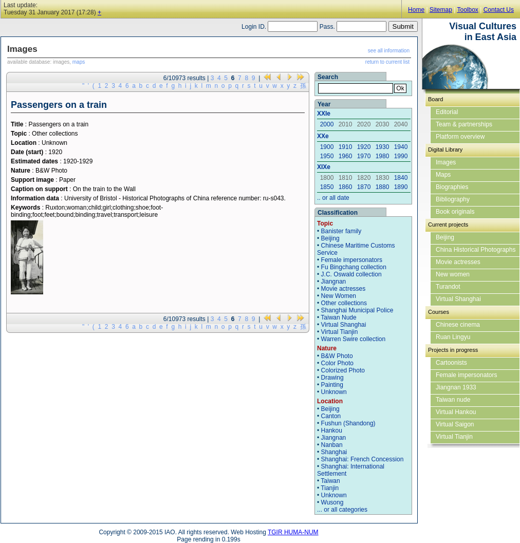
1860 (345, 187)
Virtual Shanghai (343, 324)
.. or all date (333, 197)
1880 (382, 187)
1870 (364, 187)
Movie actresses (343, 288)
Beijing (330, 238)
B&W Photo (337, 356)
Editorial (447, 112)
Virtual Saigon (455, 424)
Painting (332, 384)
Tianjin (330, 488)
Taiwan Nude (338, 317)
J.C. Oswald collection (351, 274)
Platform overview (460, 136)
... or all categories (342, 509)
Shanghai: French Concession (362, 459)
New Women (338, 295)
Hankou (331, 430)
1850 (327, 187)
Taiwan (330, 480)
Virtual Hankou (456, 412)
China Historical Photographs (475, 249)
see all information (389, 50)
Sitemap (441, 9)
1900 (327, 147)
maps (78, 62)
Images (446, 162)
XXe (323, 136)
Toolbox (467, 9)
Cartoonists (451, 362)
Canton (331, 416)
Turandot (448, 286)
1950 (327, 156)
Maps (443, 174)
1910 (345, 147)
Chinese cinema (458, 324)
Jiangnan (333, 281)
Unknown (334, 392)
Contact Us (499, 9)
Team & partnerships (464, 124)
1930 (382, 147)
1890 (401, 187)
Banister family (341, 231)
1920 (364, 147)
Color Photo (337, 363)
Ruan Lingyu (453, 337)
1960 (345, 156)
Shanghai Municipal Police (357, 310)
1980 (382, 156)
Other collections (344, 303)
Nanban (332, 444)
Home (416, 9)
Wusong (332, 502)
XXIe (323, 113)
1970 (364, 156)
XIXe (323, 167)
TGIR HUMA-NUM (293, 532)
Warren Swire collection (353, 339)
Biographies (452, 187)
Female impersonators (351, 260)
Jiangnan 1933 (456, 387)
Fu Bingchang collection (353, 267)
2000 (327, 124)
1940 (401, 147)
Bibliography (453, 199)
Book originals (455, 211)
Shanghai (334, 452)
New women (453, 274)
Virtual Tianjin (339, 331)
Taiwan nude (453, 399)
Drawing (332, 377)
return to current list (387, 62)
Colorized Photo (343, 370)
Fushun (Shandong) (348, 423)
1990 (401, 156)
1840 (401, 177)
